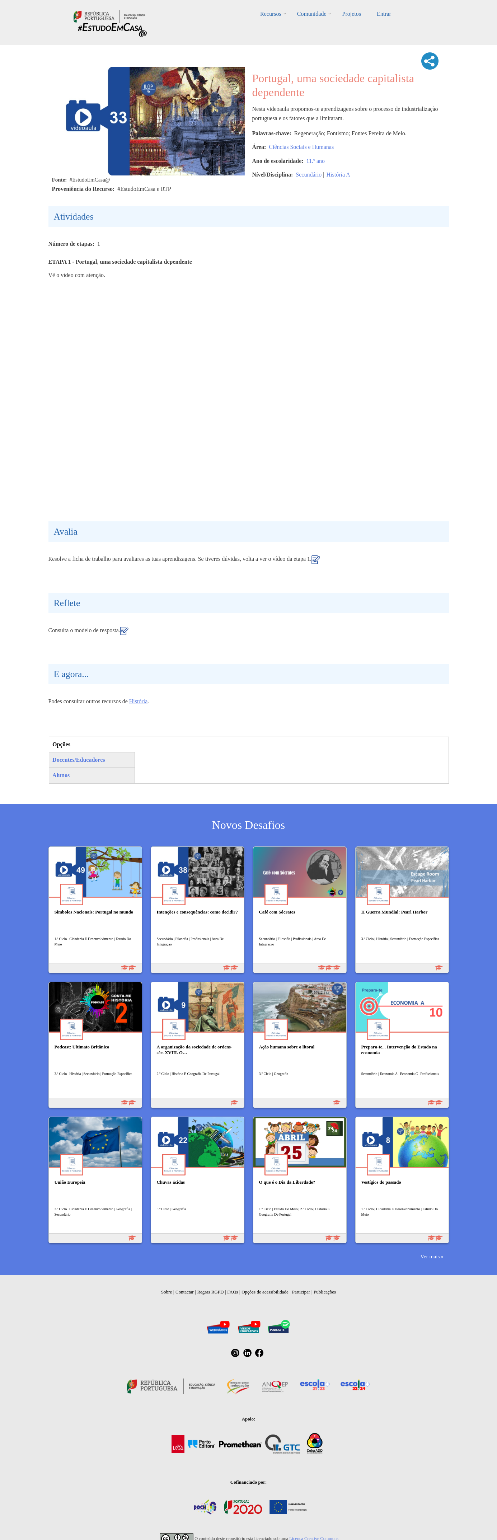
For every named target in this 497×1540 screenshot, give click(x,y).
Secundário (309, 175)
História (138, 701)
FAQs (232, 1292)
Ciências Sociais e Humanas (301, 147)
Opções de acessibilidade (265, 1292)
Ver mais (430, 1256)
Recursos (270, 14)
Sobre (166, 1292)
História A (338, 175)
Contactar (184, 1292)
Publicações (325, 1292)
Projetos (351, 14)
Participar (301, 1292)
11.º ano (315, 161)
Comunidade (312, 14)
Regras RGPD (210, 1292)
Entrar (384, 14)
